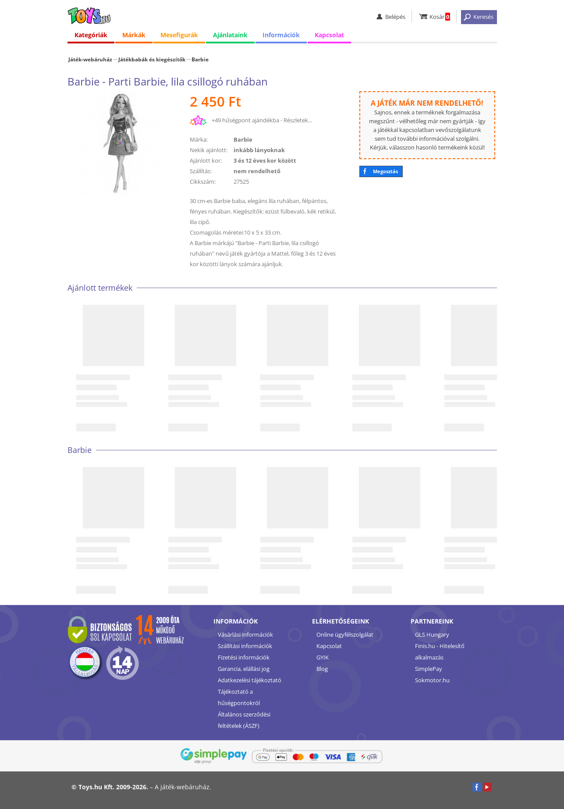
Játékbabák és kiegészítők (151, 59)
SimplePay (428, 669)
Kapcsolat (329, 35)
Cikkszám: (203, 181)
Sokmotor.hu (432, 680)
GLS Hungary (432, 634)
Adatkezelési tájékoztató (249, 680)
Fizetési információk (244, 657)
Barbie (200, 59)
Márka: (199, 139)
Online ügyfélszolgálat (344, 634)
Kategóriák (90, 35)
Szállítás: (201, 171)
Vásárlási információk (245, 634)
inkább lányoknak (259, 150)
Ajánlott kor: (206, 160)
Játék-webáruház (90, 59)
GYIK (322, 657)
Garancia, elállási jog (244, 669)
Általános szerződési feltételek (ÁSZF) (244, 720)
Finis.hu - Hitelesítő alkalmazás (440, 651)
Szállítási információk (245, 646)
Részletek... (298, 120)
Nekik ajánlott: (208, 150)
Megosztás (385, 171)
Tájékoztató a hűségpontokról (239, 697)
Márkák (133, 35)
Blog (322, 669)
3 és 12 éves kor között (265, 160)
